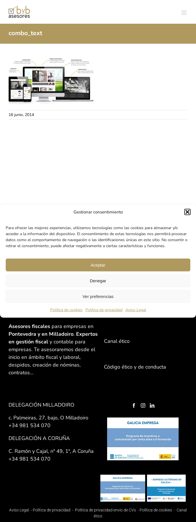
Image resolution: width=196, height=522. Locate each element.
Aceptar (98, 264)
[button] (187, 212)
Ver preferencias (97, 296)
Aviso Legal (135, 310)
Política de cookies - (158, 510)
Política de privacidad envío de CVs (105, 510)
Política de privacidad (103, 310)
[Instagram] (143, 405)
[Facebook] (134, 405)
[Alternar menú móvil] (184, 13)
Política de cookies (66, 310)
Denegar (98, 280)
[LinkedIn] (152, 405)
